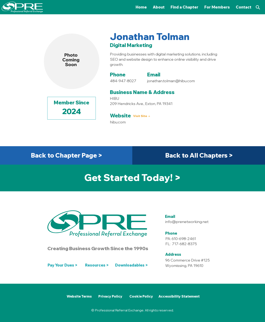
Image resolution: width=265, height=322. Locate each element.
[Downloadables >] (132, 265)
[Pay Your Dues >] (64, 265)
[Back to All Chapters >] (199, 155)
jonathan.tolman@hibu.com (171, 80)
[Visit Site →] (141, 116)
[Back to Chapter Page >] (67, 155)
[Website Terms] (79, 296)
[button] (217, 7)
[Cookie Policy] (141, 296)
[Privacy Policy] (110, 296)
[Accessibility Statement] (179, 296)
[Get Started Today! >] (132, 177)
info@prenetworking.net (186, 221)
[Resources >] (97, 265)
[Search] (257, 7)
